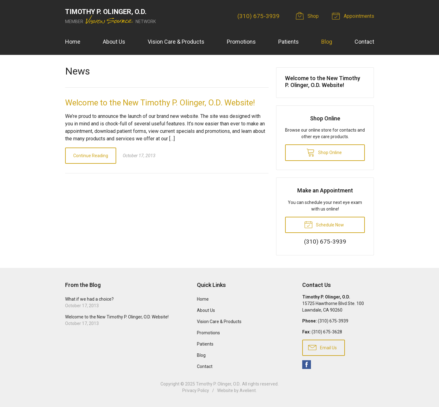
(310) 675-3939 (258, 16)
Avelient (248, 390)
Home (72, 41)
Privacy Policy (195, 390)
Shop (308, 15)
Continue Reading (90, 155)
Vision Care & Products (176, 41)
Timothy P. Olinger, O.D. (218, 383)
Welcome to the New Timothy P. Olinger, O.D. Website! (160, 102)
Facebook (306, 364)
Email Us (322, 347)
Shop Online (324, 152)
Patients (288, 41)
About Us (114, 41)
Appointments (354, 15)
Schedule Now (324, 224)
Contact (364, 41)
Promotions (241, 41)
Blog (326, 41)
